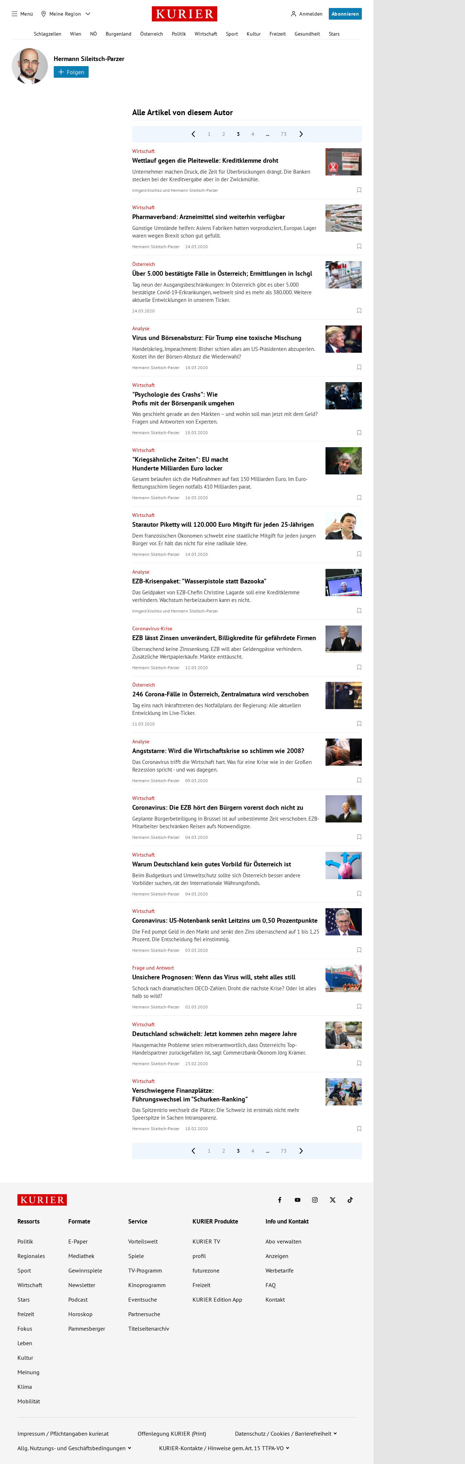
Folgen (71, 72)
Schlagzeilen (47, 34)
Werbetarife (280, 1270)
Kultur (254, 34)
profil (199, 1255)
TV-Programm (145, 1270)
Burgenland (119, 34)
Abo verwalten (284, 1241)
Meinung (28, 1372)
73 (284, 134)
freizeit (25, 1314)
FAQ (271, 1285)
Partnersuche (144, 1314)
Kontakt (275, 1299)
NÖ (93, 34)
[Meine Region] (61, 14)
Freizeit (278, 34)
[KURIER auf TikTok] (350, 1200)
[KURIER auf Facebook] (280, 1200)
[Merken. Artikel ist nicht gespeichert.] (359, 190)
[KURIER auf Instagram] (315, 1200)
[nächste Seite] (301, 134)
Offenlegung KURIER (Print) (172, 1433)
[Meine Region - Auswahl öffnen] (88, 14)
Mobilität (28, 1401)
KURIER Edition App (217, 1299)
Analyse (140, 328)
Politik (179, 34)
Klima (24, 1386)
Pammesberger (86, 1328)
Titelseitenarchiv (148, 1328)
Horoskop (80, 1314)
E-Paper (78, 1241)
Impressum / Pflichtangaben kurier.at (63, 1433)
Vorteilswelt (143, 1241)
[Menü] (22, 14)
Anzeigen (277, 1255)
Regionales (31, 1255)
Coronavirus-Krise (152, 628)
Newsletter (81, 1285)
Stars (334, 34)
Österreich (151, 34)
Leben (24, 1343)
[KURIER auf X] (333, 1200)
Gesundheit (307, 34)
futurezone (206, 1270)
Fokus (24, 1328)
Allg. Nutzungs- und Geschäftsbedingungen (71, 1448)
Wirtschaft (206, 34)
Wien (75, 34)
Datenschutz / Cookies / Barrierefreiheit (283, 1433)
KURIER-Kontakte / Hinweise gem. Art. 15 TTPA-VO (221, 1448)
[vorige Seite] (193, 134)
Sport (232, 34)
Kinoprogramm (147, 1285)
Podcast (78, 1299)
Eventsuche (142, 1299)
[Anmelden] (307, 14)
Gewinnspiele (85, 1270)
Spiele (136, 1255)
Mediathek (81, 1255)
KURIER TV (206, 1241)
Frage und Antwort (153, 968)
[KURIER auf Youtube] (297, 1200)
